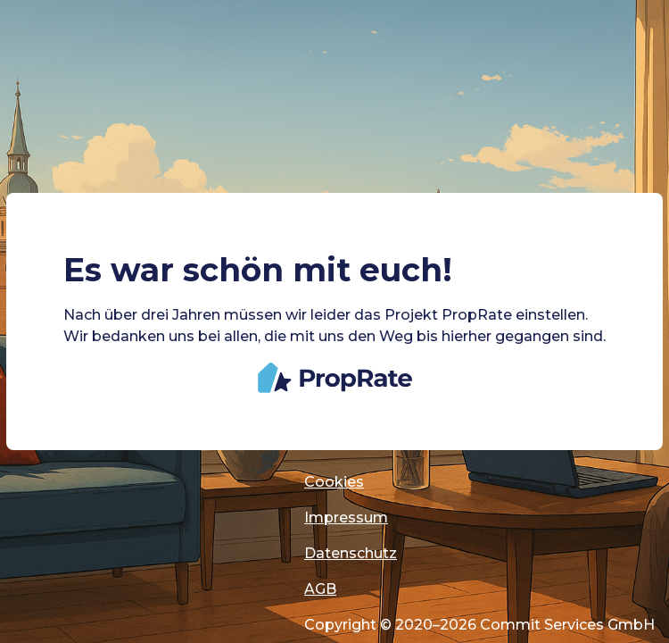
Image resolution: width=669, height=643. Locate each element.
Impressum (346, 517)
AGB (320, 588)
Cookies (334, 481)
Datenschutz (350, 553)
